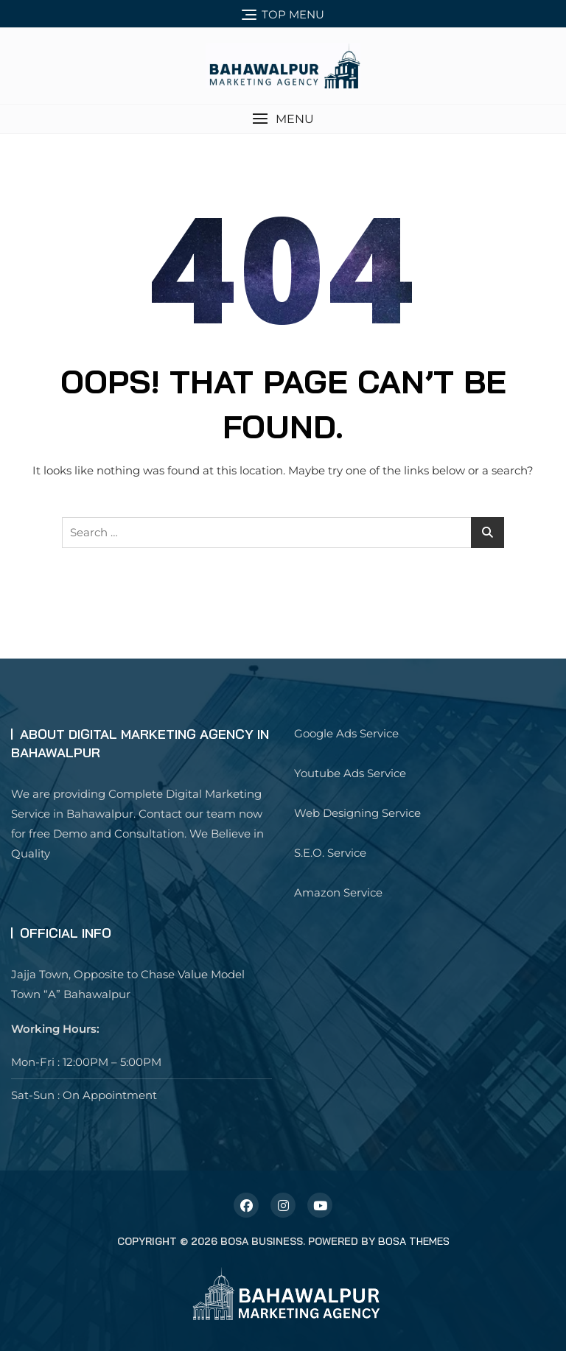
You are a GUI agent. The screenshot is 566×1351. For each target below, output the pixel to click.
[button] (283, 119)
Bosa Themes (414, 1241)
